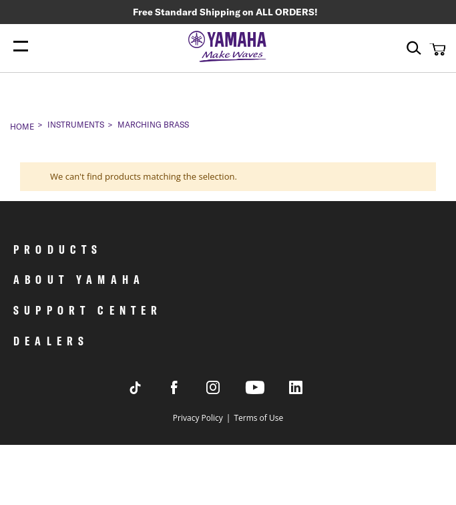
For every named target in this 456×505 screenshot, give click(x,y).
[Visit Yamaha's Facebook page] (187, 390)
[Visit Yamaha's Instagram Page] (225, 390)
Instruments (75, 125)
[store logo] (228, 47)
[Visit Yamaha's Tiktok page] (148, 390)
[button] (436, 48)
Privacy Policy (198, 418)
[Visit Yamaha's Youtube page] (267, 393)
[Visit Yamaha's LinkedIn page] (308, 390)
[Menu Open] (20, 46)
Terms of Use (258, 418)
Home (22, 127)
